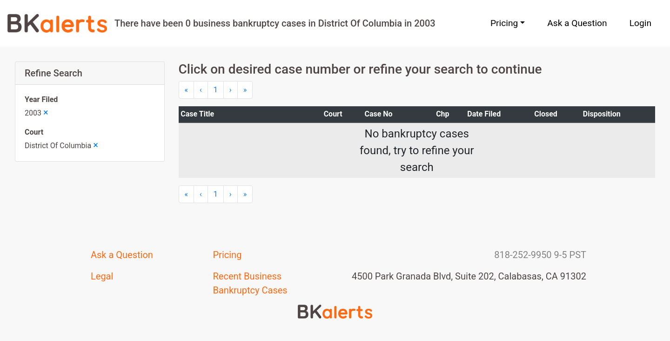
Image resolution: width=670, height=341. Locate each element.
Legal (102, 276)
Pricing (227, 254)
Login (640, 23)
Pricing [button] (504, 23)
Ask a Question (577, 23)
